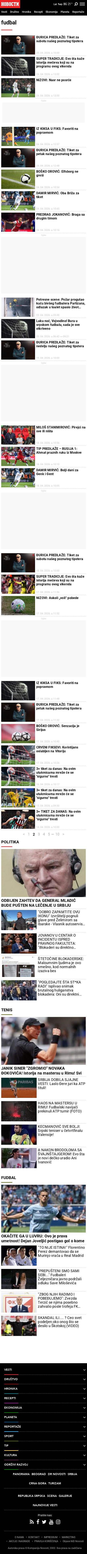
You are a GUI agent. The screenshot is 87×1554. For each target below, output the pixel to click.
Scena (52, 1496)
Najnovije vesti (45, 1505)
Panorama (21, 1474)
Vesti (4, 11)
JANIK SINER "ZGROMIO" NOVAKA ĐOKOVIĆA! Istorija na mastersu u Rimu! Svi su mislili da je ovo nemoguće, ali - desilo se (41, 1073)
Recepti (38, 11)
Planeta (65, 11)
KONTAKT (33, 1537)
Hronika (26, 11)
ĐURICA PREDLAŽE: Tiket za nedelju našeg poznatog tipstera (60, 344)
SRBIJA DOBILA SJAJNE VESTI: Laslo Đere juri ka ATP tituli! (61, 1084)
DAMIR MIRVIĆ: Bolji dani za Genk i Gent (57, 472)
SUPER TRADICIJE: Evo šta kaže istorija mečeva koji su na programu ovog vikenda (60, 62)
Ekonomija (52, 11)
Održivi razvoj (45, 1464)
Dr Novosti (57, 1474)
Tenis (6, 1009)
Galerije (65, 1496)
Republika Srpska (31, 1496)
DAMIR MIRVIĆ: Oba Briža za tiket (57, 195)
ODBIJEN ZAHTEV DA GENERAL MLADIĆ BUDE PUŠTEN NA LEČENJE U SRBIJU (38, 903)
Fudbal (8, 1177)
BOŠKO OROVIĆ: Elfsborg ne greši (57, 173)
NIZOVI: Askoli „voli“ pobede (57, 598)
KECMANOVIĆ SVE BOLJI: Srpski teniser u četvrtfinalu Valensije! (60, 1131)
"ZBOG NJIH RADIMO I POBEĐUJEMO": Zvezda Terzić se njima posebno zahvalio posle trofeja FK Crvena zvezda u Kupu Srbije (61, 1300)
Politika (10, 841)
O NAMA (19, 1537)
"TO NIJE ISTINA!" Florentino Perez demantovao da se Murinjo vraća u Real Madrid (61, 1252)
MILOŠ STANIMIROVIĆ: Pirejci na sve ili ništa (61, 429)
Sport (45, 1436)
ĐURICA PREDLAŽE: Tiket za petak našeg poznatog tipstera (59, 152)
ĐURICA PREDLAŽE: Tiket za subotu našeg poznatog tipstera (59, 39)
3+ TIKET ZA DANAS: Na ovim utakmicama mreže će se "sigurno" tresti (58, 815)
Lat (55, 4)
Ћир (60, 4)
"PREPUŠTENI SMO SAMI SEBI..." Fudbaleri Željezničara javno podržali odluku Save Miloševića (59, 1277)
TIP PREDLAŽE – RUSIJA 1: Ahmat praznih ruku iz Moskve (59, 450)
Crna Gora (37, 1483)
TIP (45, 1445)
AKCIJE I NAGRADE (19, 1541)
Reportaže (78, 11)
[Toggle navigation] (82, 4)
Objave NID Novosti (73, 1541)
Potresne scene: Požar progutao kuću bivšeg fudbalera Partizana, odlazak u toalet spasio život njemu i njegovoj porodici (60, 303)
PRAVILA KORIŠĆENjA (46, 1541)
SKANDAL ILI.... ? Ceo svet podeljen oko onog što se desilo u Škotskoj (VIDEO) (60, 1322)
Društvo (14, 11)
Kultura (45, 1455)
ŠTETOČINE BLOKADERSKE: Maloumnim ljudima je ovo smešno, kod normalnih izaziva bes (61, 965)
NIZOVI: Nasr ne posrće (53, 80)
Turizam (54, 1483)
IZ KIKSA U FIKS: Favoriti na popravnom (57, 130)
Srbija (72, 1474)
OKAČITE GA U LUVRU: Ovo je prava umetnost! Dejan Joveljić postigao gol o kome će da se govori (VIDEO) (42, 1241)
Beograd (39, 1474)
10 (57, 834)
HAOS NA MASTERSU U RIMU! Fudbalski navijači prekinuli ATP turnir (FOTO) (59, 1107)
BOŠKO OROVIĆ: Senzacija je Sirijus (57, 728)
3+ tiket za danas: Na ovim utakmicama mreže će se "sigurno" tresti (56, 772)
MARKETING (68, 1537)
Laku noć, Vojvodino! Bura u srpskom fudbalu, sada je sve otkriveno (58, 325)
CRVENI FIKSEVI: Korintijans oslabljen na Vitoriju (57, 749)
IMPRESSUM (50, 1537)
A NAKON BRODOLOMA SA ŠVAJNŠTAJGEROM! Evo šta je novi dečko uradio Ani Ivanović (61, 1156)
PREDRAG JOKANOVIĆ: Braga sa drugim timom (60, 216)
